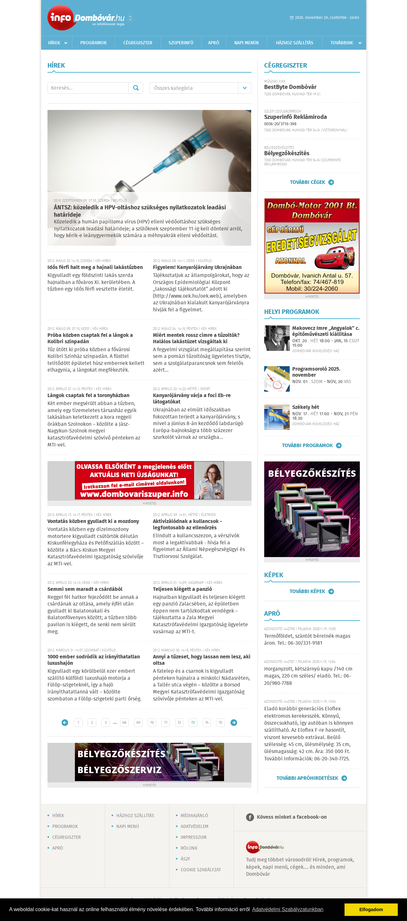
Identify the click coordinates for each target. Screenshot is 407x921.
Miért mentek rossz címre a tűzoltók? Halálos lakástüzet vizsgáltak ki (196, 338)
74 (206, 723)
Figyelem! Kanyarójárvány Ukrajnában (197, 268)
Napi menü (127, 826)
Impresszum (194, 837)
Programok (93, 43)
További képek (307, 591)
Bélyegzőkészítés (286, 153)
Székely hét (305, 407)
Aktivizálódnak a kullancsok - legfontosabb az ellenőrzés (187, 525)
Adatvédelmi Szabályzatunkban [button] (287, 909)
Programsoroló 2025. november (316, 372)
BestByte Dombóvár (290, 87)
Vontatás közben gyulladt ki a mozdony (93, 522)
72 (179, 723)
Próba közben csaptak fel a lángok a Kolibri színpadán (90, 338)
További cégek (307, 182)
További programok (307, 445)
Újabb (65, 723)
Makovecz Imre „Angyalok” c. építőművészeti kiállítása (326, 331)
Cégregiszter (137, 43)
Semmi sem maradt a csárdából (84, 589)
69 (138, 723)
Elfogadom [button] (371, 909)
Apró (213, 43)
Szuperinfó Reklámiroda (295, 117)
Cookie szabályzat (201, 870)
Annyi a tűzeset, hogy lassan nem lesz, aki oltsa (202, 660)
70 (152, 723)
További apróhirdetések (307, 778)
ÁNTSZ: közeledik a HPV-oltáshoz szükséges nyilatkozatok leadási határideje (140, 211)
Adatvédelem (194, 826)
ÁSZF (185, 859)
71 (165, 723)
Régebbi (234, 723)
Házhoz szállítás (294, 43)
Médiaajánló (194, 815)
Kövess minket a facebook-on (292, 817)
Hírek (54, 43)
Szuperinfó (181, 43)
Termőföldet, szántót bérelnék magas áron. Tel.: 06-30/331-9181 (307, 639)
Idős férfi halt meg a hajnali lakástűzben (95, 268)
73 (193, 723)
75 (220, 723)
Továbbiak (342, 43)
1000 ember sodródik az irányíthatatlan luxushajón (93, 660)
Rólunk (189, 848)
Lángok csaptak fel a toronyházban (88, 396)
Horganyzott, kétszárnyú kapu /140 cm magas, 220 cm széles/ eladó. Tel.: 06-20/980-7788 (308, 676)
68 (124, 723)
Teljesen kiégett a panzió (182, 589)
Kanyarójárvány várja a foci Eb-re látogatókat (192, 399)
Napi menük (246, 43)
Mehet (135, 88)
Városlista (130, 18)
